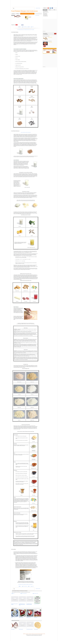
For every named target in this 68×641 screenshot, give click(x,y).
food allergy (12, 629)
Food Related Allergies (20, 29)
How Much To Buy (45, 14)
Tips (54, 9)
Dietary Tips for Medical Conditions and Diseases (27, 13)
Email (29, 26)
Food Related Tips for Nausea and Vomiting (29, 604)
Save (20, 26)
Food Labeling (32, 29)
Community (27, 5)
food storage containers (30, 629)
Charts (45, 9)
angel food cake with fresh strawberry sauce (30, 617)
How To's (13, 13)
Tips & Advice (17, 5)
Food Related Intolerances (26, 29)
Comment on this (36, 593)
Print (32, 26)
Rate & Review (37, 15)
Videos (24, 5)
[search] (23, 8)
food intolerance (21, 629)
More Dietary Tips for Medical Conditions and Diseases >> (26, 584)
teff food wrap (36, 629)
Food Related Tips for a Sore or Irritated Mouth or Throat (22, 604)
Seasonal (31, 5)
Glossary (21, 5)
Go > (55, 33)
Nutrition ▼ (17, 13)
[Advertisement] (40, 2)
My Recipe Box (35, 5)
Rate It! (14, 593)
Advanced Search (38, 588)
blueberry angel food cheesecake (36, 617)
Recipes (13, 5)
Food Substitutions (45, 13)
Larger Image (13, 15)
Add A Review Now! (24, 593)
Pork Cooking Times (45, 15)
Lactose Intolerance (23, 132)
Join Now (53, 5)
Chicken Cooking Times (45, 11)
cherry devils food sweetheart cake (21, 617)
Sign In (55, 5)
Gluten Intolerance (28, 132)
